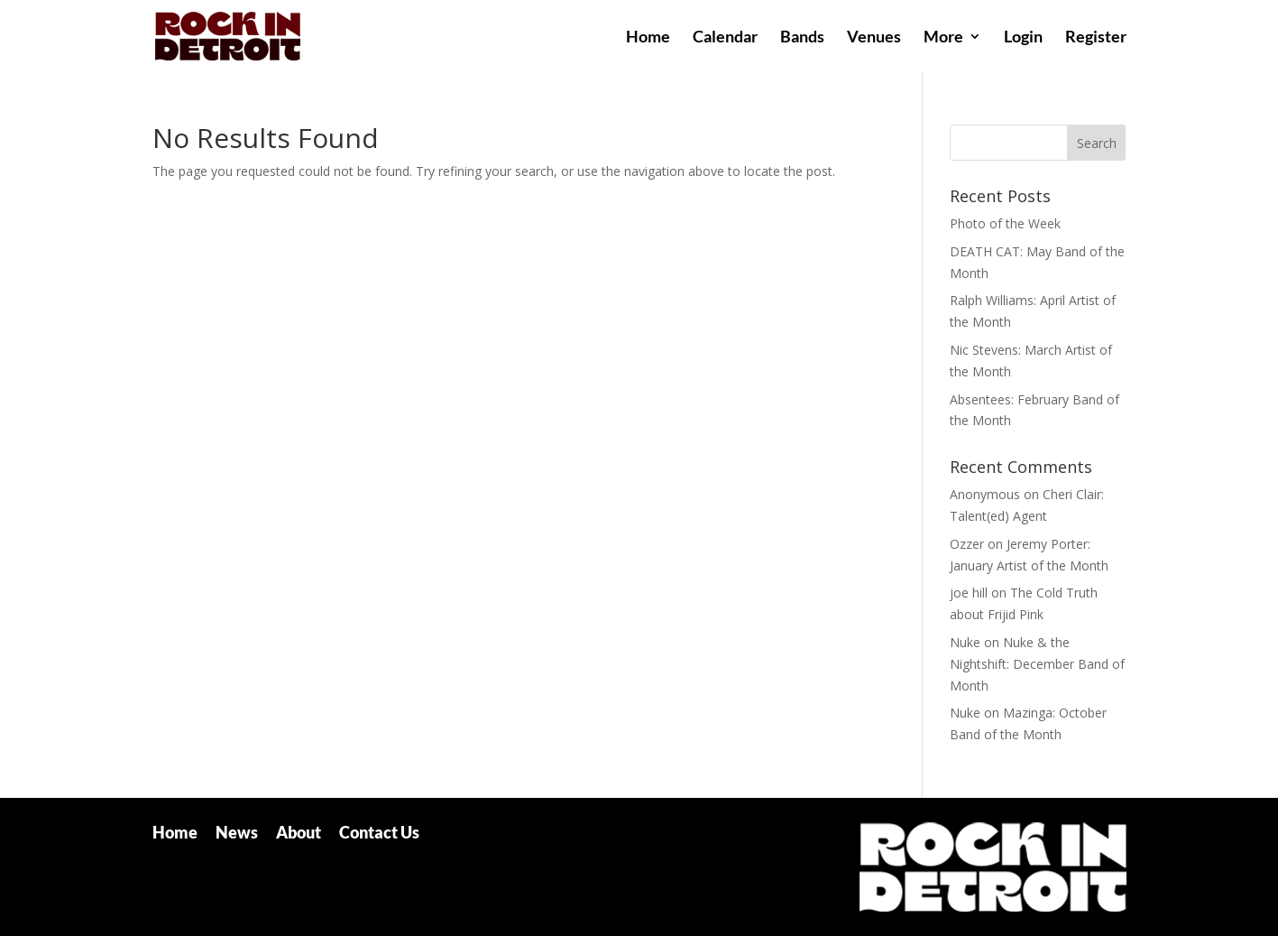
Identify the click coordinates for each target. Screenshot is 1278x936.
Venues (874, 38)
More (943, 38)
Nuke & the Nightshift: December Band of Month (1037, 664)
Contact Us (379, 832)
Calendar (725, 38)
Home (648, 38)
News (237, 832)
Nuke (965, 642)
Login (1023, 38)
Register (1095, 38)
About (298, 832)
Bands (802, 38)
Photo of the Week (1005, 223)
